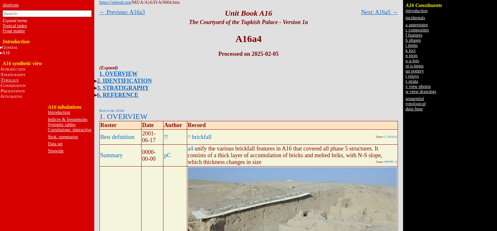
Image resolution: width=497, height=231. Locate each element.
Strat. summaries (63, 136)
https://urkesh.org (115, 2)
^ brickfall (200, 137)
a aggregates (417, 24)
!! (166, 137)
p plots (412, 55)
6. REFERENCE (117, 95)
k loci (411, 50)
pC (167, 155)
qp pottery (415, 71)
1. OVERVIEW (118, 74)
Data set (55, 143)
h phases (413, 40)
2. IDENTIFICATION (124, 81)
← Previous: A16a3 (122, 12)
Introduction (59, 112)
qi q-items (415, 66)
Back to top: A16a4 (111, 110)
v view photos (418, 86)
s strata (412, 81)
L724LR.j (390, 136)
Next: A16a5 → (379, 12)
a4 (190, 148)
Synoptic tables (62, 124)
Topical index (15, 25)
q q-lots (412, 60)
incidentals (415, 17)
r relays (412, 76)
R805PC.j (390, 161)
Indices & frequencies (67, 119)
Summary (111, 155)
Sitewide (56, 151)
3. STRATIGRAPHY (123, 88)
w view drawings (421, 91)
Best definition (117, 137)
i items (412, 45)
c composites (417, 30)
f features (414, 35)
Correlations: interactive (70, 129)
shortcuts (11, 5)
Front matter (14, 31)
